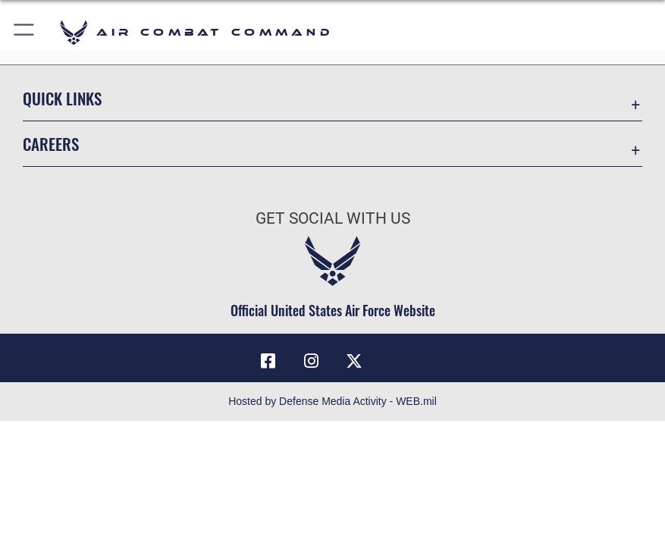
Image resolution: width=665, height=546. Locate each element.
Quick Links (62, 98)
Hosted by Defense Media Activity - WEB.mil (332, 401)
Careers (51, 143)
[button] (24, 32)
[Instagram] (311, 361)
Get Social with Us (333, 218)
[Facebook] (268, 361)
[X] (354, 361)
